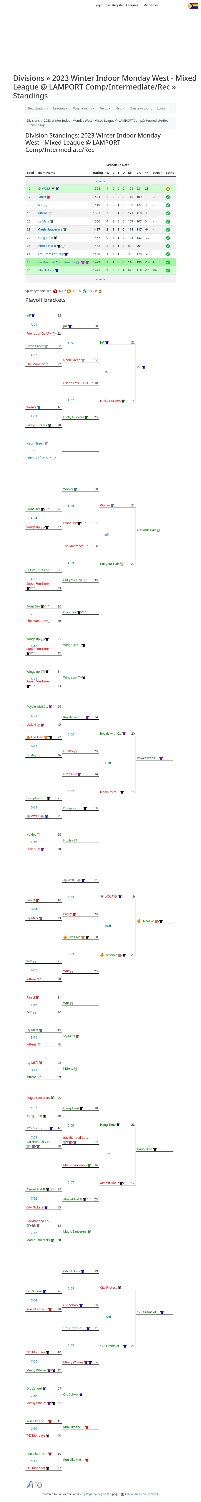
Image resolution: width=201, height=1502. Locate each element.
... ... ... (100, 181)
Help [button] (119, 108)
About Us (191, 17)
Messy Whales (37, 1370)
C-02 (34, 1198)
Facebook (175, 6)
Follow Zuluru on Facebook (142, 1494)
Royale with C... (37, 706)
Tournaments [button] (82, 108)
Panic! (41, 197)
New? (99, 17)
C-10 (34, 1428)
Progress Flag (193, 6)
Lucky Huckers (37, 425)
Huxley (31, 755)
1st (107, 372)
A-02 (34, 416)
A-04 (34, 518)
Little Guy (33, 724)
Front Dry (33, 509)
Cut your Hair (36, 570)
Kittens (42, 213)
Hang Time (45, 238)
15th (108, 926)
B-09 (71, 954)
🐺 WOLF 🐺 (46, 188)
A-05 (34, 579)
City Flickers (45, 270)
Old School (34, 1291)
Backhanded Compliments (56, 262)
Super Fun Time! (38, 583)
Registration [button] (37, 108)
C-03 (34, 1137)
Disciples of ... (36, 798)
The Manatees (37, 364)
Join (107, 5)
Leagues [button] (59, 108)
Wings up (33, 527)
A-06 (71, 343)
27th (34, 1396)
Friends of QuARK (39, 333)
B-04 (34, 909)
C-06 (71, 1125)
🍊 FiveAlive (35, 737)
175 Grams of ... (38, 1128)
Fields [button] (104, 108)
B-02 (34, 807)
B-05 (34, 970)
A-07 (71, 400)
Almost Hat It (46, 246)
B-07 (71, 791)
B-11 (34, 1070)
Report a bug (94, 1494)
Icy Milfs (43, 221)
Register (118, 5)
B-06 (71, 734)
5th (107, 535)
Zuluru (62, 1494)
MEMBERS (114, 17)
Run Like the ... (37, 1309)
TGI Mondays (36, 1352)
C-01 (34, 1107)
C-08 (71, 1288)
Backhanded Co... (39, 1142)
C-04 (34, 1300)
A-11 (34, 679)
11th (108, 763)
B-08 (71, 897)
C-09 (71, 1345)
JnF (29, 315)
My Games (150, 5)
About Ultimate (166, 17)
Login (99, 5)
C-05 (34, 1361)
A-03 (34, 355)
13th (34, 842)
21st (108, 1154)
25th (108, 1317)
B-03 (34, 746)
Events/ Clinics (138, 17)
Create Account (141, 108)
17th (34, 1005)
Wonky (31, 407)
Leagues (132, 5)
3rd (33, 451)
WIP (40, 205)
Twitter (166, 6)
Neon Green (35, 346)
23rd (34, 1233)
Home (86, 17)
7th (33, 614)
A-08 (71, 506)
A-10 (34, 646)
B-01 (34, 716)
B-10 (34, 1037)
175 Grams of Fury (50, 254)
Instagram (183, 6)
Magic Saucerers (49, 229)
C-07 (71, 1182)
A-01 (34, 324)
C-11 (34, 1461)
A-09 (71, 563)
